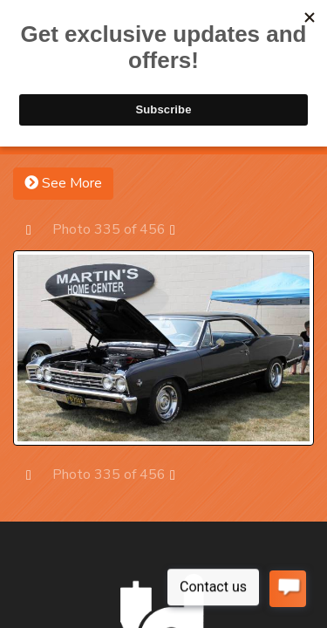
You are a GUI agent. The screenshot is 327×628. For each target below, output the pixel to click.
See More (63, 183)
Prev (37, 229)
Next (181, 229)
